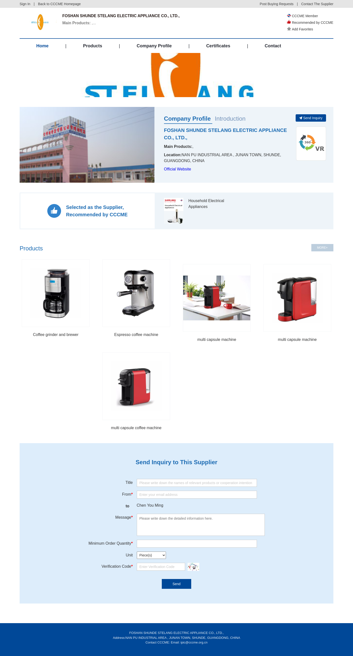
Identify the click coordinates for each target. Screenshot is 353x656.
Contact (273, 45)
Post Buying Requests (277, 4)
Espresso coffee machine (136, 335)
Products (92, 45)
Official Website (177, 169)
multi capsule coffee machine (136, 428)
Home (42, 45)
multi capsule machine (216, 339)
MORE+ (322, 247)
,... (79, 23)
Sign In (25, 4)
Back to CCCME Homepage (59, 4)
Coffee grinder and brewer (55, 335)
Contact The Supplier (317, 4)
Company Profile (154, 45)
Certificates (218, 45)
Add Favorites (300, 29)
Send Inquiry (311, 118)
